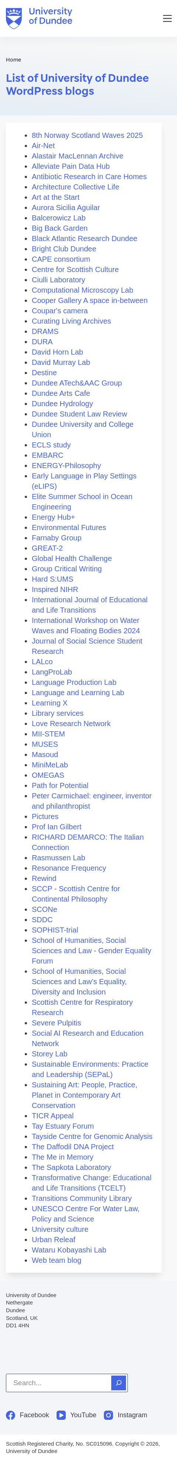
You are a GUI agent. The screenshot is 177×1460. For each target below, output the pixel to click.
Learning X (50, 703)
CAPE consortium (61, 259)
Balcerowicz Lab (59, 218)
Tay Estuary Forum (63, 1126)
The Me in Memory (62, 1157)
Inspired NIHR (55, 589)
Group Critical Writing (67, 569)
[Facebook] (27, 1415)
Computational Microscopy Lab (82, 290)
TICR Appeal (53, 1116)
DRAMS (45, 331)
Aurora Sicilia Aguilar (66, 207)
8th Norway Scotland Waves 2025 (87, 135)
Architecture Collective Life (75, 187)
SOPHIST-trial (55, 930)
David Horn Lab (57, 352)
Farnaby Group (57, 538)
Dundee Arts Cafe (61, 393)
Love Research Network (71, 723)
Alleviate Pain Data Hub (71, 166)
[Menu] (167, 18)
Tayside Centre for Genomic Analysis (92, 1136)
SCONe (44, 909)
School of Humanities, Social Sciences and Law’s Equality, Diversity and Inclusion (79, 981)
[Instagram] (125, 1415)
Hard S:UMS (52, 579)
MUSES (45, 744)
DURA (42, 342)
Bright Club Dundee (64, 249)
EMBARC (48, 455)
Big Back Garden (60, 228)
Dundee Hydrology (62, 404)
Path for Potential (60, 785)
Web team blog (56, 1260)
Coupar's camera (60, 311)
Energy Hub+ (53, 517)
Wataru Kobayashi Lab (69, 1250)
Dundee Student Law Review (79, 414)
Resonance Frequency (69, 868)
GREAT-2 (47, 548)
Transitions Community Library (82, 1198)
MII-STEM (48, 734)
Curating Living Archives (71, 321)
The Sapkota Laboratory (71, 1167)
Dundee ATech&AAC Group (77, 383)
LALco (42, 662)
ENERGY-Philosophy (66, 465)
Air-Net (43, 146)
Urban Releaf (53, 1240)
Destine (44, 373)
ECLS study (51, 445)
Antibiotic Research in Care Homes (89, 177)
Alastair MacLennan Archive (77, 156)
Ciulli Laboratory (58, 280)
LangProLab (52, 672)
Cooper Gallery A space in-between (90, 300)
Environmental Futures (69, 527)
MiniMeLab (50, 765)
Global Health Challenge (72, 558)
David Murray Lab (61, 362)
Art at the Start (55, 197)
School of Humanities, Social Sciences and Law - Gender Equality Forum (92, 950)
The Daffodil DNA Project (73, 1147)
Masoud (45, 754)
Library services (58, 713)
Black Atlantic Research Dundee (84, 238)
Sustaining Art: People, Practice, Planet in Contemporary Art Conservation (84, 1095)
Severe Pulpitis (56, 1023)
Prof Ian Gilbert (57, 827)
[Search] (118, 1383)
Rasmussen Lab (58, 858)
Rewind (44, 878)
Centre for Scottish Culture (75, 269)
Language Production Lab (74, 682)
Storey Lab (50, 1054)
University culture (60, 1229)
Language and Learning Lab (78, 693)
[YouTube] (76, 1415)
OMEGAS (48, 775)
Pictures (45, 816)
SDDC (42, 920)
